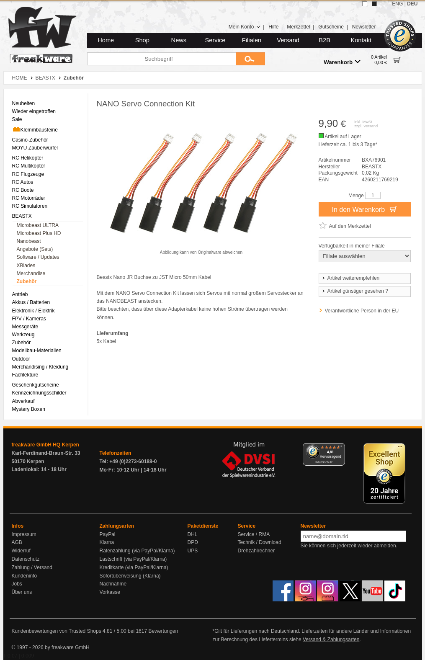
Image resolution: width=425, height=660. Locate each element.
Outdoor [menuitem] (21, 359)
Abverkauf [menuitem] (23, 401)
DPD (193, 542)
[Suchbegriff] (161, 58)
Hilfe (273, 27)
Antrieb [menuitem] (20, 294)
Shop (142, 40)
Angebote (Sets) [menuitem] (35, 249)
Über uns (22, 592)
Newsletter (364, 27)
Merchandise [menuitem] (31, 273)
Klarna (107, 542)
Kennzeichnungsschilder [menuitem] (39, 393)
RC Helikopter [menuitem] (28, 158)
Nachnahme (113, 584)
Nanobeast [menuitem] (29, 241)
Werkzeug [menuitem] (23, 335)
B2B (324, 40)
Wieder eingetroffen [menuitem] (34, 111)
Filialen (251, 40)
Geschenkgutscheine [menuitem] (35, 385)
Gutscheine (331, 27)
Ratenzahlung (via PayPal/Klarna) (137, 551)
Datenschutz (26, 559)
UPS (193, 551)
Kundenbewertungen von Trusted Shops (56, 631)
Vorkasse (110, 592)
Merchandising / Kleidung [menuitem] (40, 367)
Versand (288, 40)
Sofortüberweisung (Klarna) (130, 576)
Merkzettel (298, 27)
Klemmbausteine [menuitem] (35, 129)
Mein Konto (244, 27)
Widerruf (21, 551)
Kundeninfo (24, 576)
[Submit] (250, 58)
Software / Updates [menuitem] (38, 257)
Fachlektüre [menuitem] (25, 375)
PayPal (108, 534)
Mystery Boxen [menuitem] (28, 409)
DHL (193, 534)
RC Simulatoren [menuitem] (30, 206)
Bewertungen (163, 631)
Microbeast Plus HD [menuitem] (39, 233)
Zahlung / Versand (32, 567)
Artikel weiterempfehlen (350, 278)
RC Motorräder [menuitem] (28, 198)
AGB (17, 542)
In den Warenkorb (364, 209)
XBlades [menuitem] (26, 265)
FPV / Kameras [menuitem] (29, 319)
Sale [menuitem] (17, 119)
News (179, 40)
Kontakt (360, 40)
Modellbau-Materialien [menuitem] (37, 350)
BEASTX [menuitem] (22, 216)
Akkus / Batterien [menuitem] (31, 302)
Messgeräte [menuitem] (25, 327)
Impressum (24, 534)
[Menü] (340, 448)
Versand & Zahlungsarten (331, 639)
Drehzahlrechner (256, 551)
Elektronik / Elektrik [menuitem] (33, 311)
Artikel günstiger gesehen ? (354, 291)
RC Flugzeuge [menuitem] (28, 174)
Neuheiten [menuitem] (23, 103)
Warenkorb (342, 61)
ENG (397, 4)
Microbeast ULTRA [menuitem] (38, 225)
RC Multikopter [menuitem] (28, 166)
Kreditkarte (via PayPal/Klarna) (134, 567)
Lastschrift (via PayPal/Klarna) (133, 559)
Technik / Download (259, 542)
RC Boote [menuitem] (23, 190)
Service (215, 40)
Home (106, 40)
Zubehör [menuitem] (27, 281)
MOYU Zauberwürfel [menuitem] (35, 148)
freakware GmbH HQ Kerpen (45, 445)
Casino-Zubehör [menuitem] (30, 140)
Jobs (17, 584)
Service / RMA (254, 534)
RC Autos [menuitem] (22, 182)
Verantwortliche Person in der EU (362, 311)
